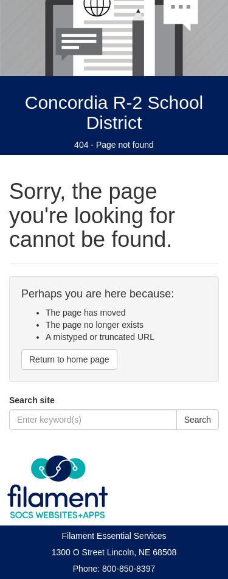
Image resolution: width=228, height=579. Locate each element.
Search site (32, 400)
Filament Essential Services (114, 536)
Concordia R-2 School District (114, 112)
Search (197, 420)
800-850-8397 (128, 569)
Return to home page (69, 359)
